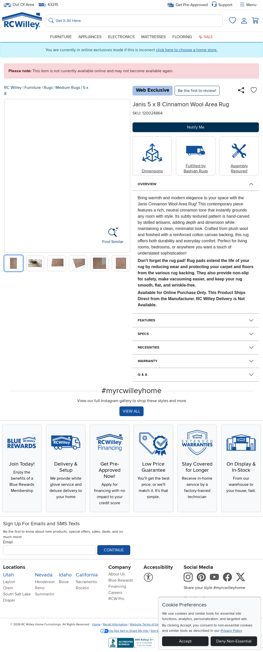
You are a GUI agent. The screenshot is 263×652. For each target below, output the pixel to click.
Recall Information (115, 624)
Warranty (147, 361)
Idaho (65, 575)
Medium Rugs (67, 87)
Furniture (61, 36)
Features (146, 320)
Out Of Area (18, 5)
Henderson (45, 581)
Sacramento (86, 581)
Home (96, 624)
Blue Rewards (120, 580)
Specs (143, 334)
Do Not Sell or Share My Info (124, 631)
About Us (116, 574)
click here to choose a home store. (187, 49)
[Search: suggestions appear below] (134, 21)
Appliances (89, 36)
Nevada (44, 575)
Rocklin (82, 588)
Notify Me (195, 127)
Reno (39, 588)
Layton (9, 581)
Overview (147, 184)
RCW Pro (116, 598)
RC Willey (13, 87)
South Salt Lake (17, 594)
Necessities (148, 347)
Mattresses (153, 36)
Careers (115, 592)
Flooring (182, 36)
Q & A (142, 374)
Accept (185, 641)
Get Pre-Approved (187, 5)
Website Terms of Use (145, 624)
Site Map (157, 631)
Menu (248, 4)
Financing (117, 586)
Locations (14, 567)
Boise (64, 581)
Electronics (121, 36)
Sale (206, 36)
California (87, 575)
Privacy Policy (231, 630)
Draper (9, 600)
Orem (8, 588)
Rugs (48, 87)
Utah (8, 575)
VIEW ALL (131, 411)
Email (8, 542)
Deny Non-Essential (233, 641)
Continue (114, 550)
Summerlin (44, 594)
